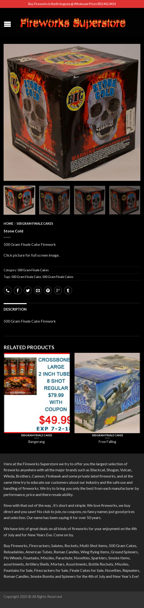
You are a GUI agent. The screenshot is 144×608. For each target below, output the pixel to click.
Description (15, 309)
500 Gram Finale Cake (26, 277)
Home (8, 223)
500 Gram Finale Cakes (35, 223)
